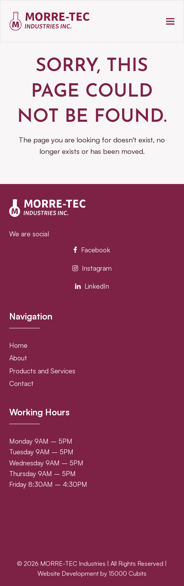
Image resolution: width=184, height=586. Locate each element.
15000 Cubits (128, 573)
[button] (170, 21)
